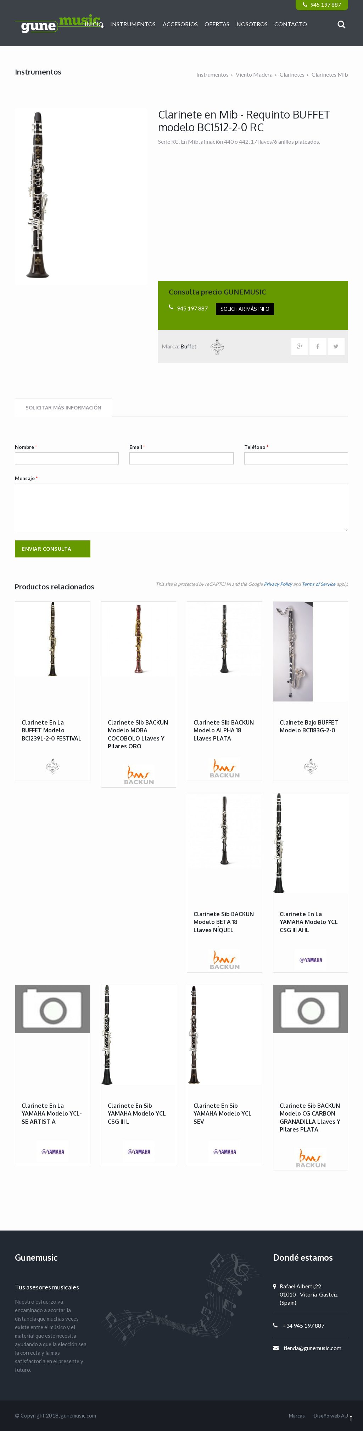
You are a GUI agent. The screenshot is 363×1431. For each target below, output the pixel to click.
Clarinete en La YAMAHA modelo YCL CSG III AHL (309, 922)
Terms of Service (318, 584)
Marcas (297, 1416)
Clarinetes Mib (330, 74)
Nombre (26, 447)
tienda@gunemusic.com (312, 1347)
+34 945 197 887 (303, 1325)
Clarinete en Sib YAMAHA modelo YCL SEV (223, 1113)
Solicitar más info (244, 309)
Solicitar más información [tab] (63, 407)
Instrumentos (133, 24)
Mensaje (26, 478)
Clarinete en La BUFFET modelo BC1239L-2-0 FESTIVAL (52, 730)
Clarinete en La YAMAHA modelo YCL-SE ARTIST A (52, 1113)
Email (137, 447)
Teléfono (256, 447)
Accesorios (180, 24)
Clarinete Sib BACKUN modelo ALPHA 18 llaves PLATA (224, 730)
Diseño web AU (331, 1416)
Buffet (206, 346)
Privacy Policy (278, 584)
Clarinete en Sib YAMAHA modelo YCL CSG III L (137, 1113)
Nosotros (252, 24)
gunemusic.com (78, 1415)
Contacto (290, 24)
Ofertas (217, 24)
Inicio (94, 24)
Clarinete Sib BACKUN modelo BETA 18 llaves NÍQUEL (224, 922)
